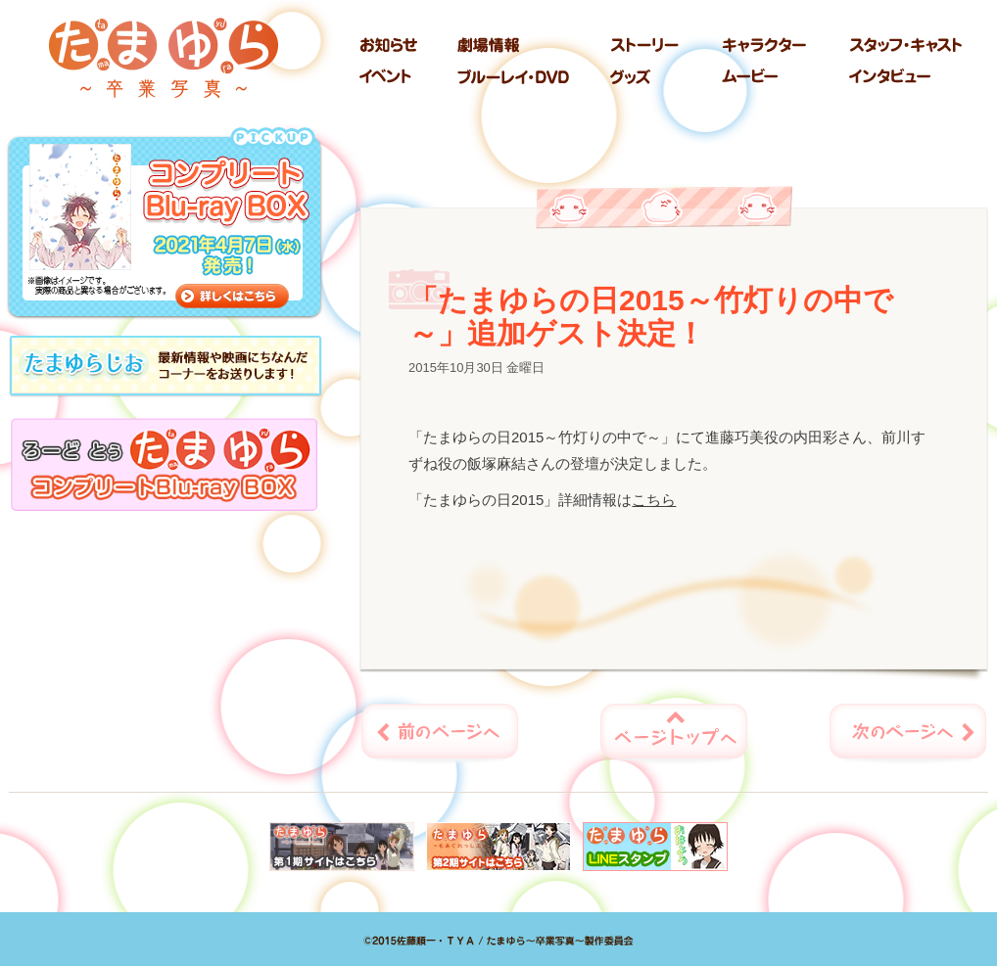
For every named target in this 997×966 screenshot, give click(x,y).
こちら (654, 499)
